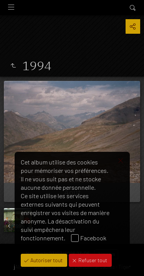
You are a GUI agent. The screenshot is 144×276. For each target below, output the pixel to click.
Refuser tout (92, 260)
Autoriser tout (46, 260)
